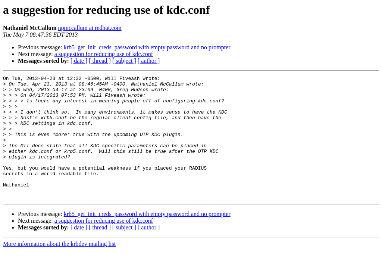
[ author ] (149, 61)
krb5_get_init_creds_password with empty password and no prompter (147, 47)
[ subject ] (124, 61)
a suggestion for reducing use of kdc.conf (103, 54)
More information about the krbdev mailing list (59, 268)
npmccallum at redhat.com (90, 28)
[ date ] (79, 61)
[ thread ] (100, 61)
